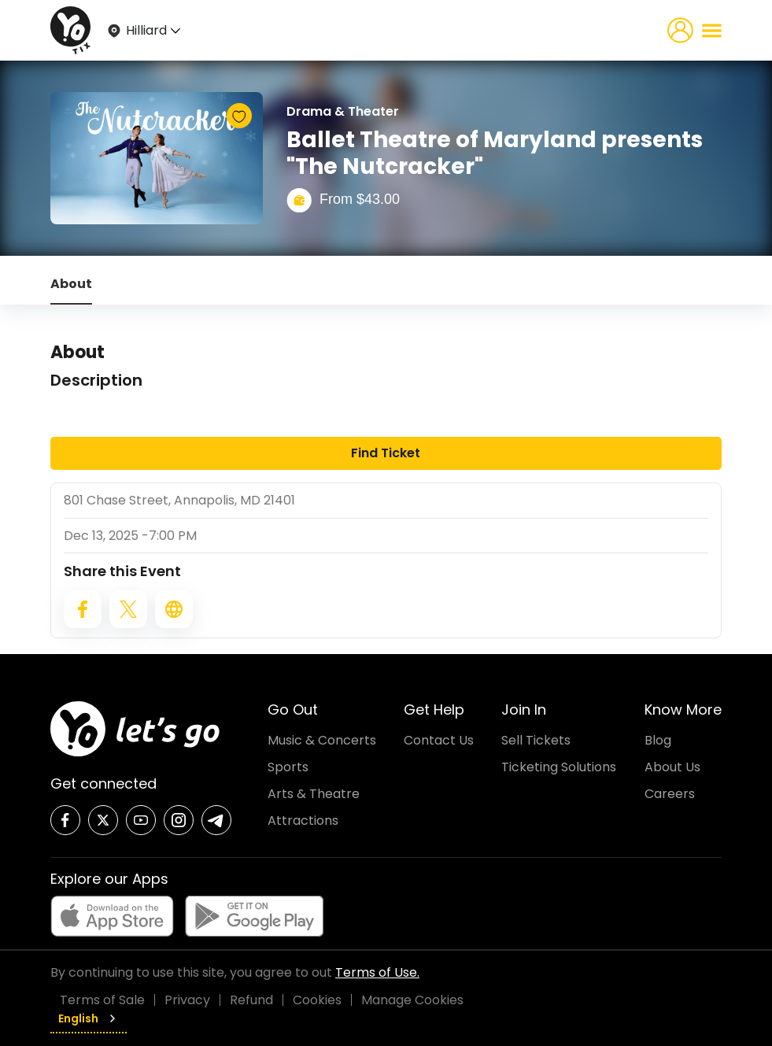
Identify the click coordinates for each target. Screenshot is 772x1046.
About (71, 284)
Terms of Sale (102, 1000)
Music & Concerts (322, 740)
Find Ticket (385, 453)
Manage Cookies (412, 1000)
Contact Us (439, 740)
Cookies (317, 1000)
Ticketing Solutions (558, 767)
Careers (670, 794)
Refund (251, 1000)
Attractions (303, 820)
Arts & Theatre (314, 794)
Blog (658, 740)
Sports (288, 767)
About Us (672, 767)
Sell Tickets (536, 740)
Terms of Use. (377, 972)
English (88, 1018)
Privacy (187, 1000)
